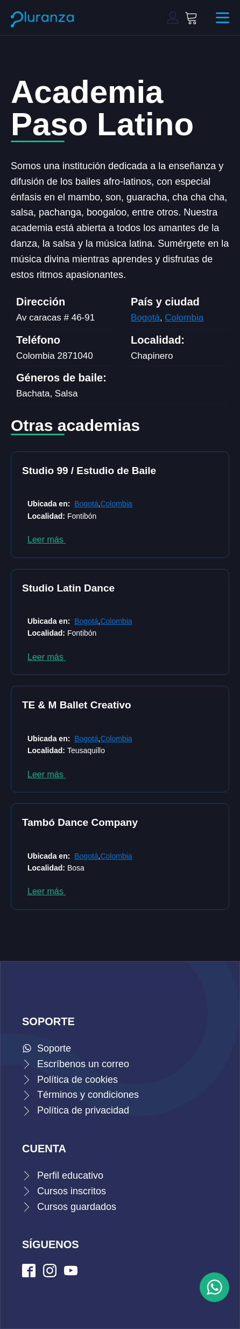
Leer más (46, 539)
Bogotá (145, 317)
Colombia (184, 317)
